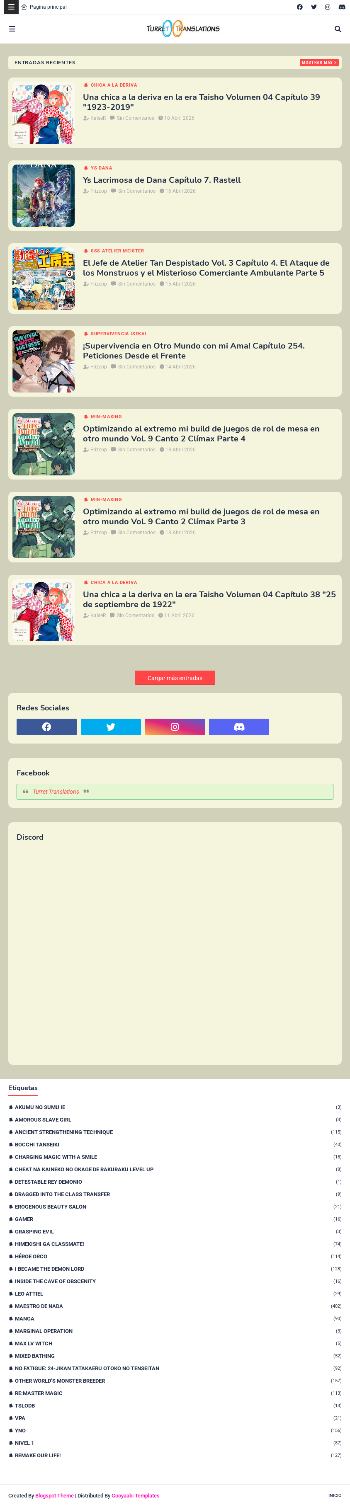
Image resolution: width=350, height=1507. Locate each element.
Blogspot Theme (54, 1495)
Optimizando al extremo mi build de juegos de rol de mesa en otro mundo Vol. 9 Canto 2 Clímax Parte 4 (201, 434)
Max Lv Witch (178, 1343)
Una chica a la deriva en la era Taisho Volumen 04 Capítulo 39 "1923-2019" (201, 102)
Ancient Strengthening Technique (178, 1132)
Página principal (44, 7)
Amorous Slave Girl (178, 1120)
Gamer (178, 1219)
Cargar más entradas (175, 678)
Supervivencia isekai (118, 334)
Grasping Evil (178, 1231)
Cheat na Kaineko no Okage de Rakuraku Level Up (178, 1169)
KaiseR (98, 118)
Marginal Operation (178, 1331)
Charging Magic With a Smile (178, 1157)
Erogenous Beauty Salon (178, 1207)
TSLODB (178, 1406)
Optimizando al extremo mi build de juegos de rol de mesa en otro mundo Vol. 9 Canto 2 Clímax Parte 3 (201, 517)
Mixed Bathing (178, 1356)
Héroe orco (178, 1256)
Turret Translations (56, 791)
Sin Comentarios (135, 118)
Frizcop (98, 191)
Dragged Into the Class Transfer (178, 1194)
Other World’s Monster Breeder (178, 1381)
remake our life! (178, 1455)
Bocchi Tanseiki (178, 1144)
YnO (178, 1430)
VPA (178, 1418)
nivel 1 (178, 1443)
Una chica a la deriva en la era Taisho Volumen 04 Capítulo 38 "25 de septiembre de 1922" (209, 600)
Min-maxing (106, 416)
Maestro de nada (178, 1306)
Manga (178, 1319)
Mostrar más (317, 63)
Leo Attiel (178, 1294)
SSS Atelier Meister (117, 251)
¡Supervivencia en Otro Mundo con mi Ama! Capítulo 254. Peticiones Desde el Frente (194, 351)
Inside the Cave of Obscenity (178, 1281)
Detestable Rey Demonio (178, 1182)
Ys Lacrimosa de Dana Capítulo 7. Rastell (162, 180)
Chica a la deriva (114, 85)
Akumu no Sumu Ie (178, 1107)
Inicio (335, 1495)
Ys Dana (101, 168)
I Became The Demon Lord (178, 1269)
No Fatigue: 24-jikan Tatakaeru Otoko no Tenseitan (178, 1368)
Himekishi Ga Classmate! (178, 1244)
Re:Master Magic (178, 1393)
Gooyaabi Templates (136, 1495)
